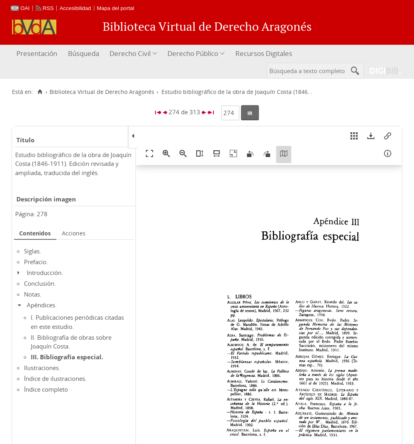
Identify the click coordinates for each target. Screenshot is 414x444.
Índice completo (46, 389)
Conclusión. (40, 283)
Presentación (36, 53)
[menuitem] (37, 54)
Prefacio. (36, 262)
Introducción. (45, 273)
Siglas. (32, 251)
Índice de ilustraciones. (55, 378)
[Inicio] (39, 92)
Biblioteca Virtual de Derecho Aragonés (102, 92)
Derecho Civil (130, 53)
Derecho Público (192, 53)
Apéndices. (42, 305)
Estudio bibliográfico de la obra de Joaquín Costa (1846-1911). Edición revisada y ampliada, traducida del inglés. (73, 164)
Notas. (33, 294)
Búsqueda (83, 53)
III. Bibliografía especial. (67, 357)
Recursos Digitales (263, 53)
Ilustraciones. (42, 368)
